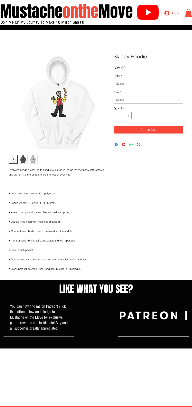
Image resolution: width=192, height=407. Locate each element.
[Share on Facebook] (116, 144)
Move (115, 11)
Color (118, 76)
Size (117, 92)
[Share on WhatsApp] (131, 144)
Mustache (31, 11)
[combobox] (148, 83)
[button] (188, 13)
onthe (80, 11)
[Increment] (128, 115)
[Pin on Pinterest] (123, 144)
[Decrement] (116, 115)
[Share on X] (138, 144)
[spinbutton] (122, 115)
